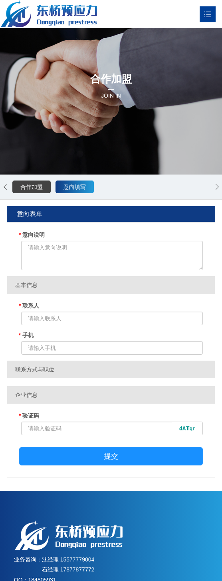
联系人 (29, 305)
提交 (111, 456)
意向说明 (32, 235)
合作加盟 (31, 187)
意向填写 (74, 187)
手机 (26, 335)
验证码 (29, 415)
